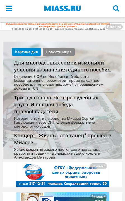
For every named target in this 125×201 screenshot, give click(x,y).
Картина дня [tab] (26, 52)
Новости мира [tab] (59, 52)
